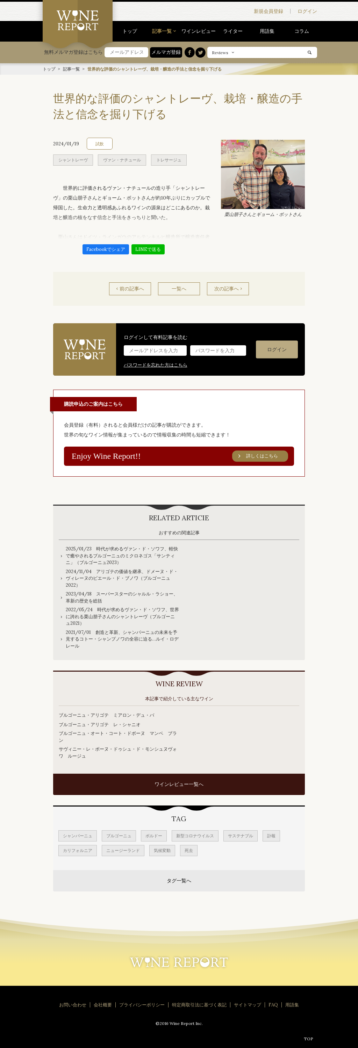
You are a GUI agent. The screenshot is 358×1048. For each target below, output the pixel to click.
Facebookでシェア (105, 249)
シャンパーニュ (77, 835)
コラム (301, 31)
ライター (233, 31)
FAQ (273, 1005)
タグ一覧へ (179, 880)
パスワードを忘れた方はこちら (155, 365)
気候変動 (162, 850)
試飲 (99, 143)
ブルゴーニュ (118, 835)
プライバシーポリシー (142, 1005)
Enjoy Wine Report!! (180, 456)
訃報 (271, 835)
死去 (189, 850)
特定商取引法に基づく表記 (199, 1005)
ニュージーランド (123, 850)
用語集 (267, 31)
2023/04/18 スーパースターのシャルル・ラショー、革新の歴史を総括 (122, 597)
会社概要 (103, 1005)
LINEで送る (148, 249)
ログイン (307, 11)
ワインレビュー (198, 31)
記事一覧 (162, 31)
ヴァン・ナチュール (122, 159)
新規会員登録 (268, 11)
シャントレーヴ (73, 159)
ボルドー (153, 835)
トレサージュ (168, 159)
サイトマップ (247, 1005)
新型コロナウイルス (195, 835)
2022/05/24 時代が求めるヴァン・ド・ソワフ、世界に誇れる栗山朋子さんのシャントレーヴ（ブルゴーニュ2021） (122, 616)
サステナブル (240, 835)
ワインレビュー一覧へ (179, 784)
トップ (129, 31)
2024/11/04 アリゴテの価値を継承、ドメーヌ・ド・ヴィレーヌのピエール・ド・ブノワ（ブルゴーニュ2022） (122, 578)
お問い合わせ (72, 1005)
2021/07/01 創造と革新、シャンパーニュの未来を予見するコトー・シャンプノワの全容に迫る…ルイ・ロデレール (122, 639)
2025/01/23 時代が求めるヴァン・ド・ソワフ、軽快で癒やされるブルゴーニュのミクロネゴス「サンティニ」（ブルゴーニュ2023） (122, 555)
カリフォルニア (77, 850)
